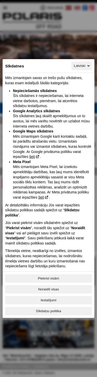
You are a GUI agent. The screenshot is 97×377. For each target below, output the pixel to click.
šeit (32, 157)
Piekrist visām (48, 278)
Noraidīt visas (48, 289)
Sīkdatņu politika (48, 311)
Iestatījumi (48, 300)
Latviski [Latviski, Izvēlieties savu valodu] (82, 66)
